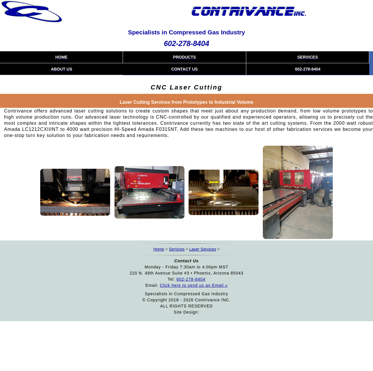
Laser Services (202, 249)
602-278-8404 (186, 43)
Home (158, 249)
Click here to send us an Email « (194, 285)
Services (177, 249)
